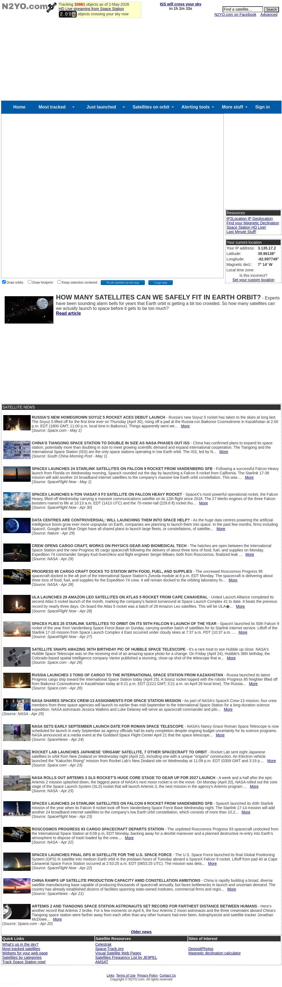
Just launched (101, 107)
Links (110, 975)
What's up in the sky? (20, 944)
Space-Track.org (109, 949)
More (185, 426)
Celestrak (103, 944)
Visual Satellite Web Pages (118, 953)
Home (19, 107)
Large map (160, 282)
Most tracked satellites (21, 949)
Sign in (262, 107)
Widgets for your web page (25, 953)
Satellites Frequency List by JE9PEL (126, 957)
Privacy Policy (147, 975)
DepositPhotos (200, 949)
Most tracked (52, 107)
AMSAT (101, 962)
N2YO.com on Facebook (235, 14)
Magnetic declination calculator (214, 953)
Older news (141, 932)
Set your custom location (253, 280)
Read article (68, 313)
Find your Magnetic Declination (252, 223)
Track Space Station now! (24, 962)
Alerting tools (196, 107)
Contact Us (168, 975)
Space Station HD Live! (246, 227)
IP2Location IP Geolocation (249, 218)
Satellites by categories (22, 957)
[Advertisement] (141, 59)
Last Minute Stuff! (241, 232)
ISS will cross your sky (181, 4)
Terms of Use (126, 975)
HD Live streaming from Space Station (91, 9)
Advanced (268, 14)
